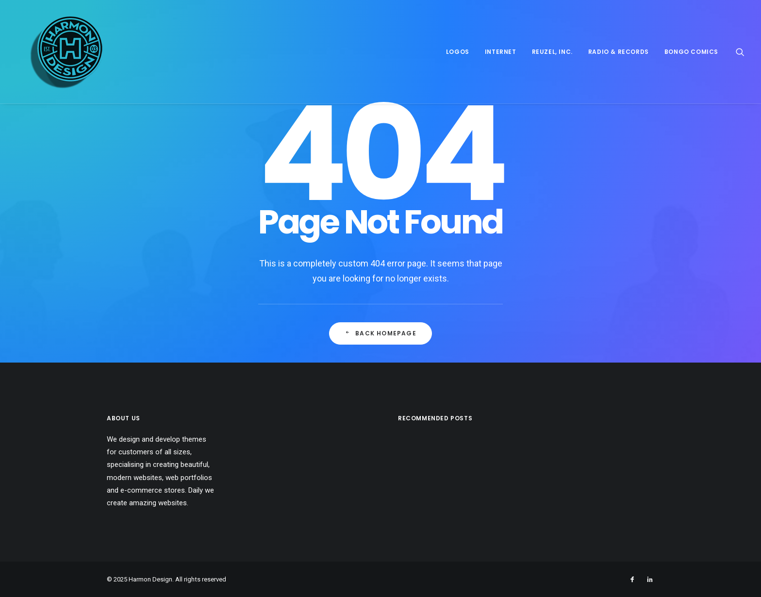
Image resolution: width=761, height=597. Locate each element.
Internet (500, 52)
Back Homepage (380, 333)
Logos (457, 52)
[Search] (740, 51)
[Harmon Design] (53, 51)
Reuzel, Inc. (552, 52)
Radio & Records (618, 52)
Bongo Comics (691, 52)
